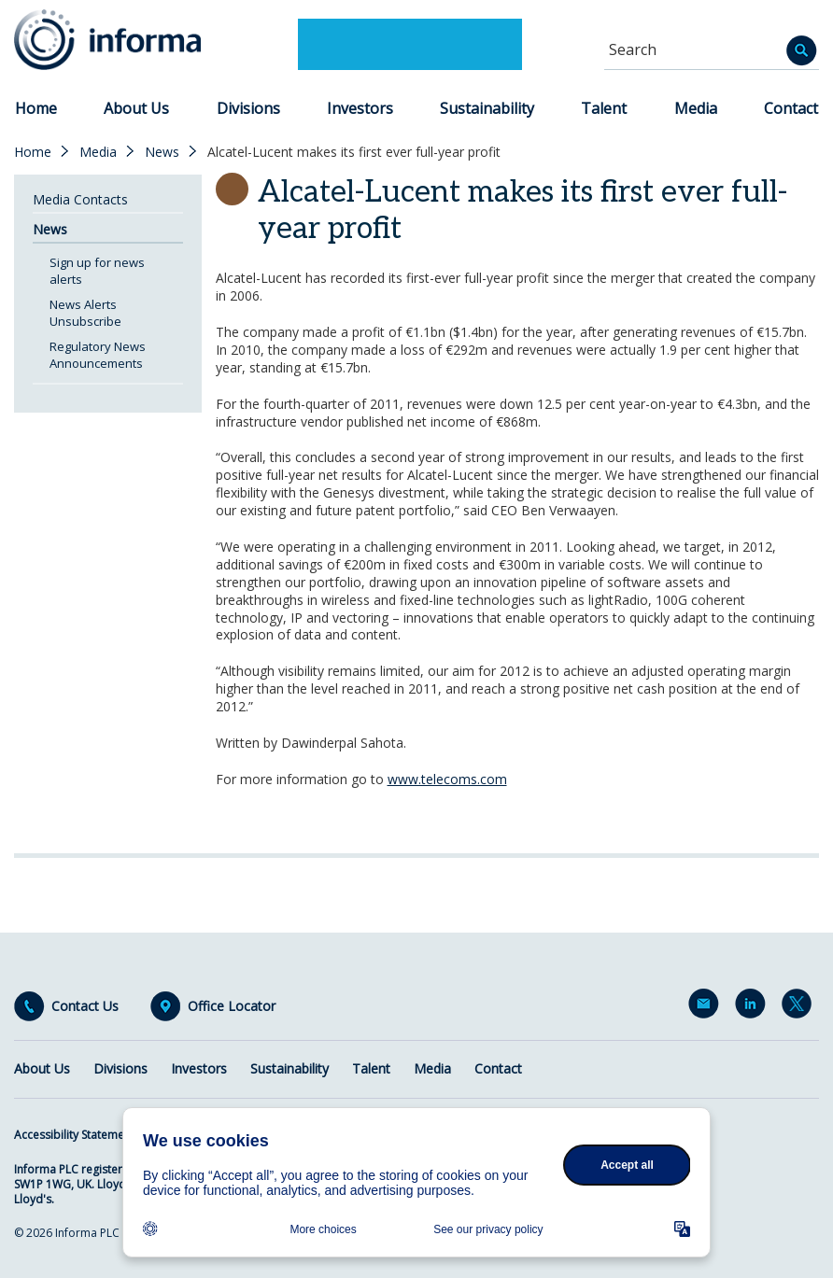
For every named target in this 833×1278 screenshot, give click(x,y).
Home (36, 108)
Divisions (248, 108)
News (162, 152)
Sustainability (487, 108)
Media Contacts (80, 199)
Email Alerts (707, 1007)
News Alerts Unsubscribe (85, 313)
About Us (136, 108)
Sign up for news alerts (97, 271)
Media (695, 108)
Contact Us (85, 1006)
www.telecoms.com (447, 779)
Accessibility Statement (74, 1135)
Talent (604, 108)
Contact (791, 108)
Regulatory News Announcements (97, 355)
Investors (360, 108)
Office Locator (231, 1006)
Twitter (800, 1007)
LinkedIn (753, 1007)
